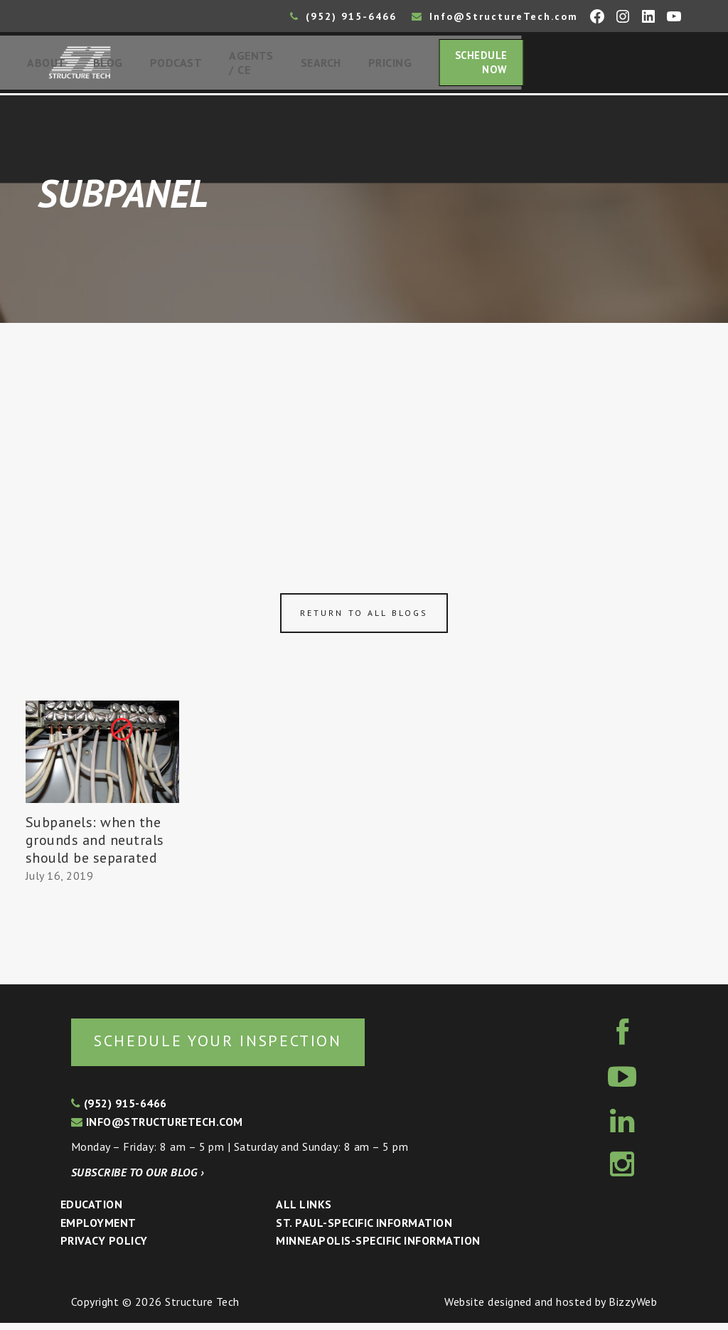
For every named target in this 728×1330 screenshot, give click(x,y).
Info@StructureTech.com (495, 16)
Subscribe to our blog (137, 1179)
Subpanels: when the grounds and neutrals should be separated (95, 845)
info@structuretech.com (157, 1129)
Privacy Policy (104, 1248)
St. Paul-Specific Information (364, 1230)
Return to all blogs (364, 618)
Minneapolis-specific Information (378, 1248)
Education (91, 1212)
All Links (303, 1212)
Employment (98, 1230)
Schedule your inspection (238, 1047)
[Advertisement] (364, 435)
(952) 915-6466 (343, 16)
